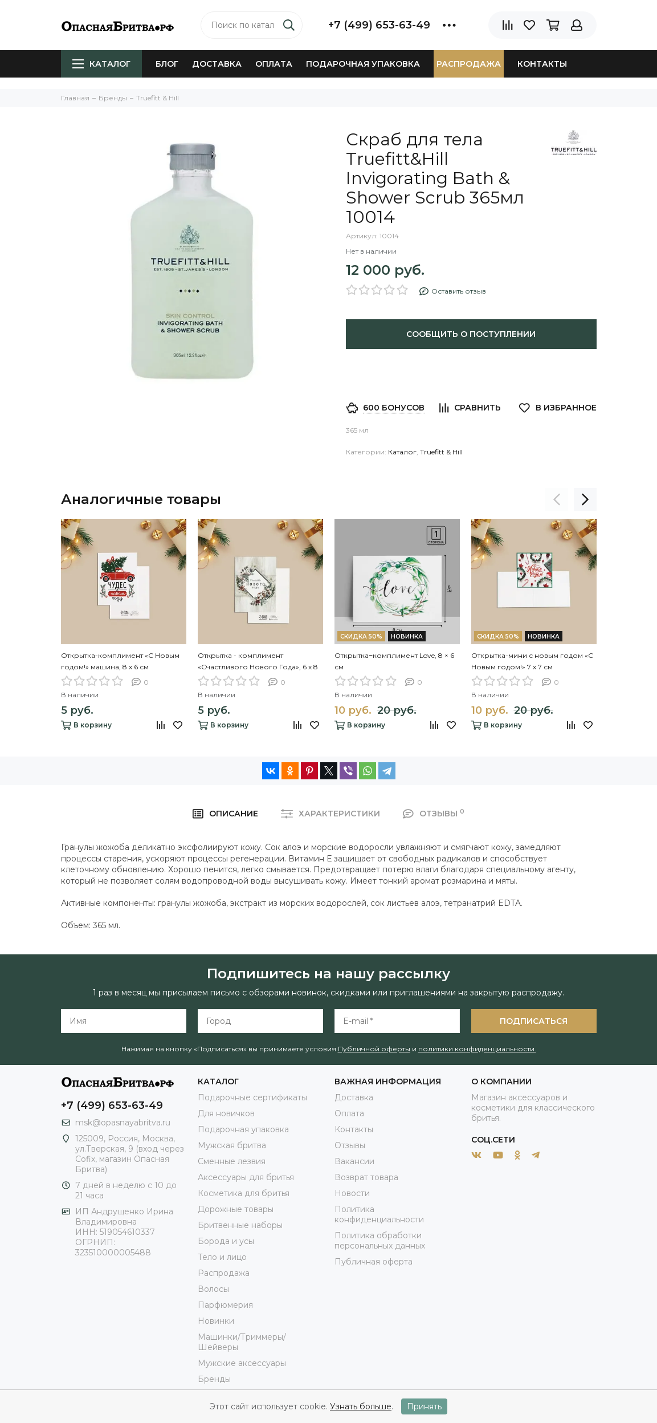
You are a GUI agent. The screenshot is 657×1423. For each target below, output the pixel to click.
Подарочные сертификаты (252, 1097)
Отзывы (349, 1145)
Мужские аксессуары (242, 1363)
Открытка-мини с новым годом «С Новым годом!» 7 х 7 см (532, 661)
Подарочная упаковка (363, 64)
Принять (424, 1406)
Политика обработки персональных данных (379, 1240)
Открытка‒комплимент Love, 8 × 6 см (394, 661)
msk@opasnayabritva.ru (122, 1122)
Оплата (273, 64)
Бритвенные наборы (240, 1225)
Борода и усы (226, 1241)
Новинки (216, 1321)
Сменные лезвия (232, 1161)
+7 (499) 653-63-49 (379, 25)
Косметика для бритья (243, 1193)
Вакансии (354, 1161)
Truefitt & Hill (441, 452)
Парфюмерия (225, 1305)
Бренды (214, 1379)
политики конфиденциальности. (477, 1048)
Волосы (213, 1289)
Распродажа (468, 64)
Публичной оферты (374, 1048)
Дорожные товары (236, 1209)
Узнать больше (360, 1406)
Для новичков (226, 1113)
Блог (167, 64)
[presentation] (556, 499)
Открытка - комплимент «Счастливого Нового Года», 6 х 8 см (258, 662)
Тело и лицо (222, 1257)
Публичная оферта (373, 1262)
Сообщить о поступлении (471, 334)
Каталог (101, 64)
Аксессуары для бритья (246, 1177)
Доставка (217, 64)
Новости (352, 1193)
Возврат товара (366, 1177)
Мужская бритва (232, 1145)
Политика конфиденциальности (379, 1214)
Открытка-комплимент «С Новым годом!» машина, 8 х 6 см (120, 661)
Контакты (542, 64)
